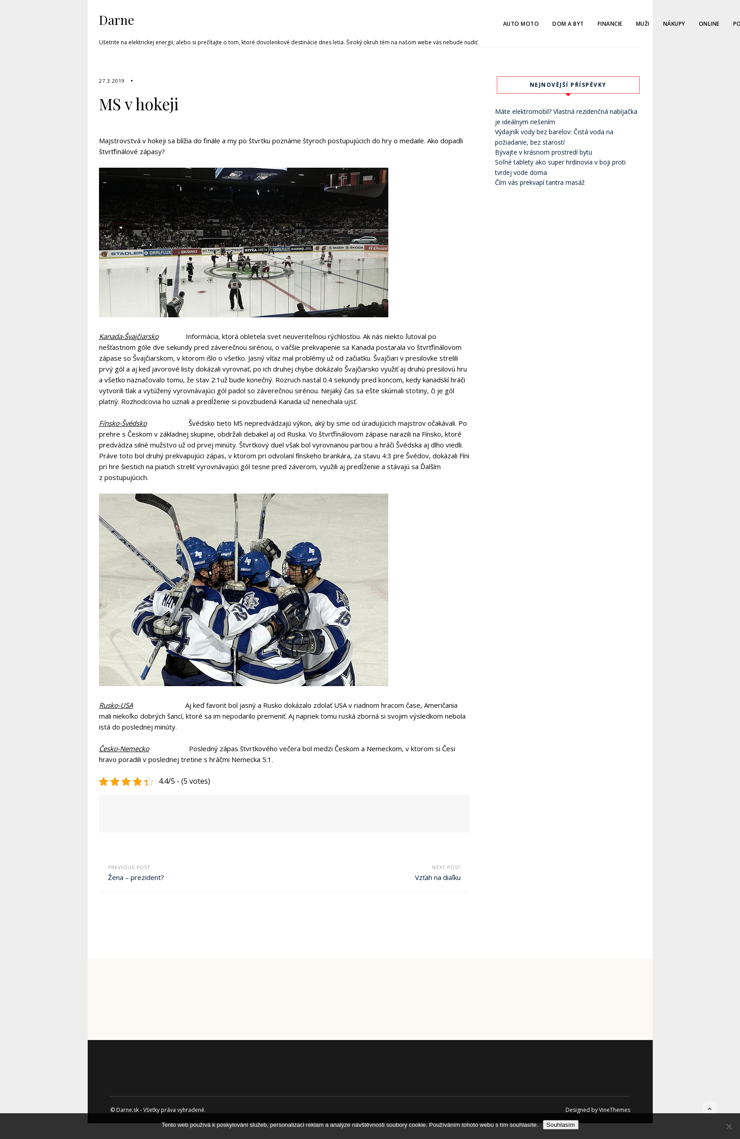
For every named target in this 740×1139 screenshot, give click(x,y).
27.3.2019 (112, 80)
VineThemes (614, 1110)
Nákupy (674, 24)
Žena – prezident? (136, 877)
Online (709, 24)
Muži (643, 24)
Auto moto (521, 24)
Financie (610, 24)
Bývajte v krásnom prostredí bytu (543, 152)
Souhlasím (561, 1124)
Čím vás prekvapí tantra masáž (540, 182)
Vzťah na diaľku (438, 877)
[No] (728, 1126)
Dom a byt (568, 24)
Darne (116, 20)
